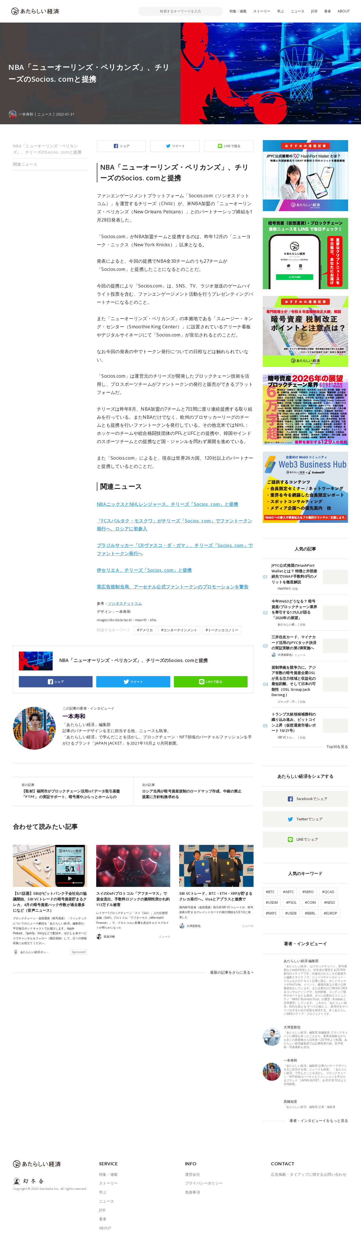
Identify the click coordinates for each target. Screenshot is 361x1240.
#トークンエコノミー (222, 630)
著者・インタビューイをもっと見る (319, 1120)
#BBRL (310, 913)
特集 (295, 588)
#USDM (272, 902)
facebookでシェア (312, 798)
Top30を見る (337, 746)
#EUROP (330, 913)
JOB (314, 11)
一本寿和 (74, 716)
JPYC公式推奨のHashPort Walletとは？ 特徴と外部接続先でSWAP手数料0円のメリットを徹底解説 (294, 573)
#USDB (291, 913)
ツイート (178, 146)
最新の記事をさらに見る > (232, 972)
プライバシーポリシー (204, 1183)
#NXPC (271, 913)
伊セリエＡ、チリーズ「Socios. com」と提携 (144, 570)
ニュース (298, 11)
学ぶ (280, 11)
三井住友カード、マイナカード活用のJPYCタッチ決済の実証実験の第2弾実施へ (294, 642)
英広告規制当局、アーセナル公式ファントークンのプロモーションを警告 (172, 587)
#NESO (329, 902)
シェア (124, 146)
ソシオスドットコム (125, 603)
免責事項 (192, 1192)
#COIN (310, 902)
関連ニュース (25, 164)
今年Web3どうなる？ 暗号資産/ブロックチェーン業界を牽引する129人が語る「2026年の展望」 (294, 609)
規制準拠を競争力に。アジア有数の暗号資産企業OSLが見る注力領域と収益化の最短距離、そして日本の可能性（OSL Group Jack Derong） (294, 681)
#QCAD (328, 891)
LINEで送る (232, 146)
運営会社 (192, 1174)
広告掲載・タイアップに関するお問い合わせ (308, 1174)
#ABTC (288, 891)
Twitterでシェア (310, 819)
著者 (327, 11)
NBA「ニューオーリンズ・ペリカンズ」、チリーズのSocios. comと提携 (47, 149)
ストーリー (261, 11)
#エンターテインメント (179, 630)
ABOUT (344, 11)
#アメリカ (145, 630)
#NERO (308, 891)
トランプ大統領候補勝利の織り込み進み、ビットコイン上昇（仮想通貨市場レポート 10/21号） (294, 722)
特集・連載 (238, 11)
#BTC (270, 891)
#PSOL (291, 902)
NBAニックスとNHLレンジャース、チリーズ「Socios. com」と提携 (167, 504)
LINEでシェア (307, 839)
